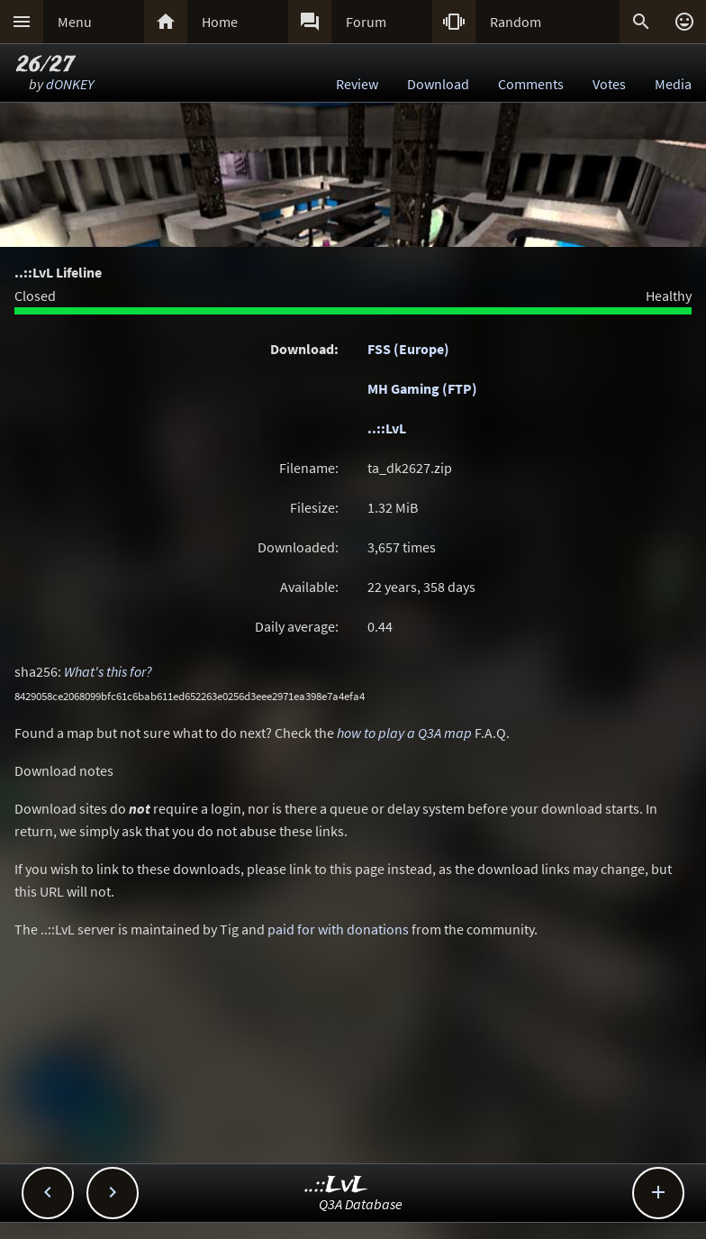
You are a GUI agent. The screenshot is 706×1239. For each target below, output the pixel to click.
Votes (609, 84)
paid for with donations (338, 929)
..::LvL (386, 428)
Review (357, 84)
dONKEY (70, 84)
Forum (366, 22)
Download (438, 84)
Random (515, 22)
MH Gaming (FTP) (422, 388)
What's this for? (108, 671)
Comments (531, 84)
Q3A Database (361, 1204)
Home (220, 22)
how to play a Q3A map (404, 733)
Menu (75, 22)
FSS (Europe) (408, 349)
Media (673, 84)
